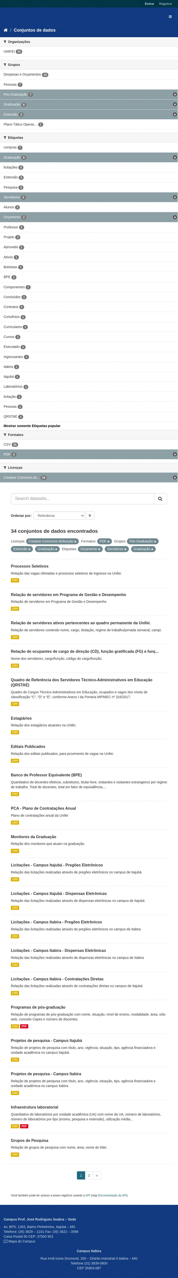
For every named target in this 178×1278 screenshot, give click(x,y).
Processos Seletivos (30, 566)
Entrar (149, 4)
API (88, 1195)
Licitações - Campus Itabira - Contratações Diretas (57, 979)
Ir (90, 515)
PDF (24, 1026)
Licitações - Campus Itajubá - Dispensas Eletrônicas (59, 894)
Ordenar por (20, 516)
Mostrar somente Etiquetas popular (32, 426)
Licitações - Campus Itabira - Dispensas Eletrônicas (58, 950)
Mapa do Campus (21, 1241)
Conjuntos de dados (35, 30)
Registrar (165, 4)
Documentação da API (112, 1195)
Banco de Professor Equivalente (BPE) (46, 775)
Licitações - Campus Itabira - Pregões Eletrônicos (56, 922)
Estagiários (21, 718)
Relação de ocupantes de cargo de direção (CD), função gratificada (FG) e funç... (85, 651)
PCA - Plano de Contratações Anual (43, 808)
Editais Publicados (28, 746)
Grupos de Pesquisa (29, 1140)
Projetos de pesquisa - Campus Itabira (46, 1074)
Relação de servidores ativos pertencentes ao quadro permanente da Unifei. (81, 623)
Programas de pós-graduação (38, 1007)
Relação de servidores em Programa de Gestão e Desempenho (68, 595)
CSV (15, 580)
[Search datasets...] (82, 498)
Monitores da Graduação (33, 837)
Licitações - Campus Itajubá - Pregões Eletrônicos (57, 865)
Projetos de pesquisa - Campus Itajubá (46, 1041)
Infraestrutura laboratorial (34, 1107)
